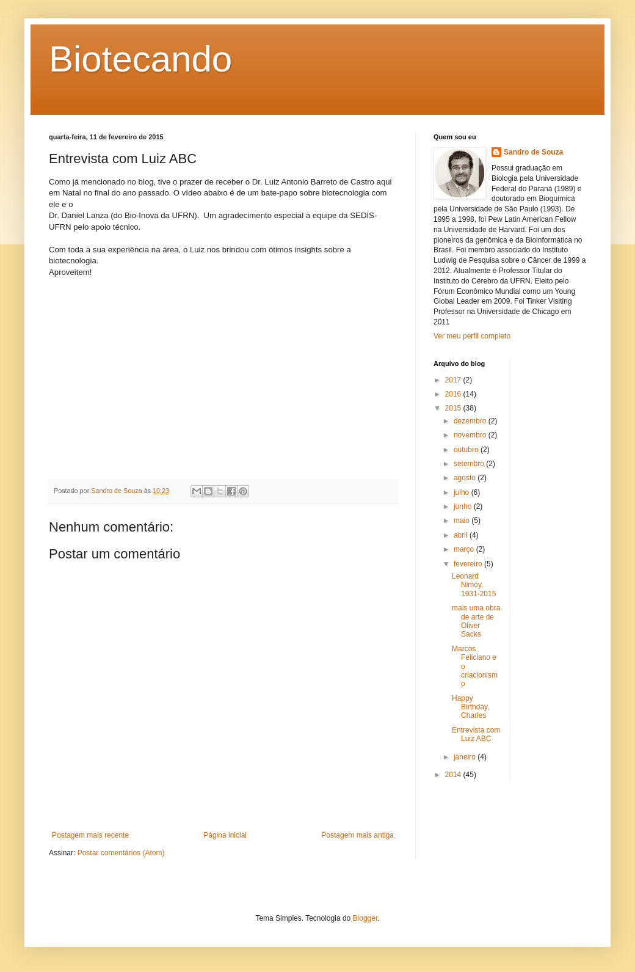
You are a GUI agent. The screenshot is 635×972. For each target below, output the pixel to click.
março (465, 549)
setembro (470, 463)
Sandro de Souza (533, 152)
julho (462, 492)
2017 (454, 380)
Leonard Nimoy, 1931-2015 (474, 585)
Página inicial (225, 835)
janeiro (465, 757)
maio (462, 520)
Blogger (365, 918)
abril (462, 535)
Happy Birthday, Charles (470, 707)
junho (464, 506)
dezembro (471, 421)
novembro (471, 435)
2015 (454, 408)
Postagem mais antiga (357, 835)
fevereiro (469, 564)
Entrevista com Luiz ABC (476, 734)
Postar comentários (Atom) (121, 853)
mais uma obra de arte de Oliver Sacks (476, 621)
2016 (454, 394)
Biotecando (140, 58)
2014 (454, 774)
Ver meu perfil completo (472, 336)
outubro (467, 449)
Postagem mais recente (90, 835)
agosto (465, 477)
